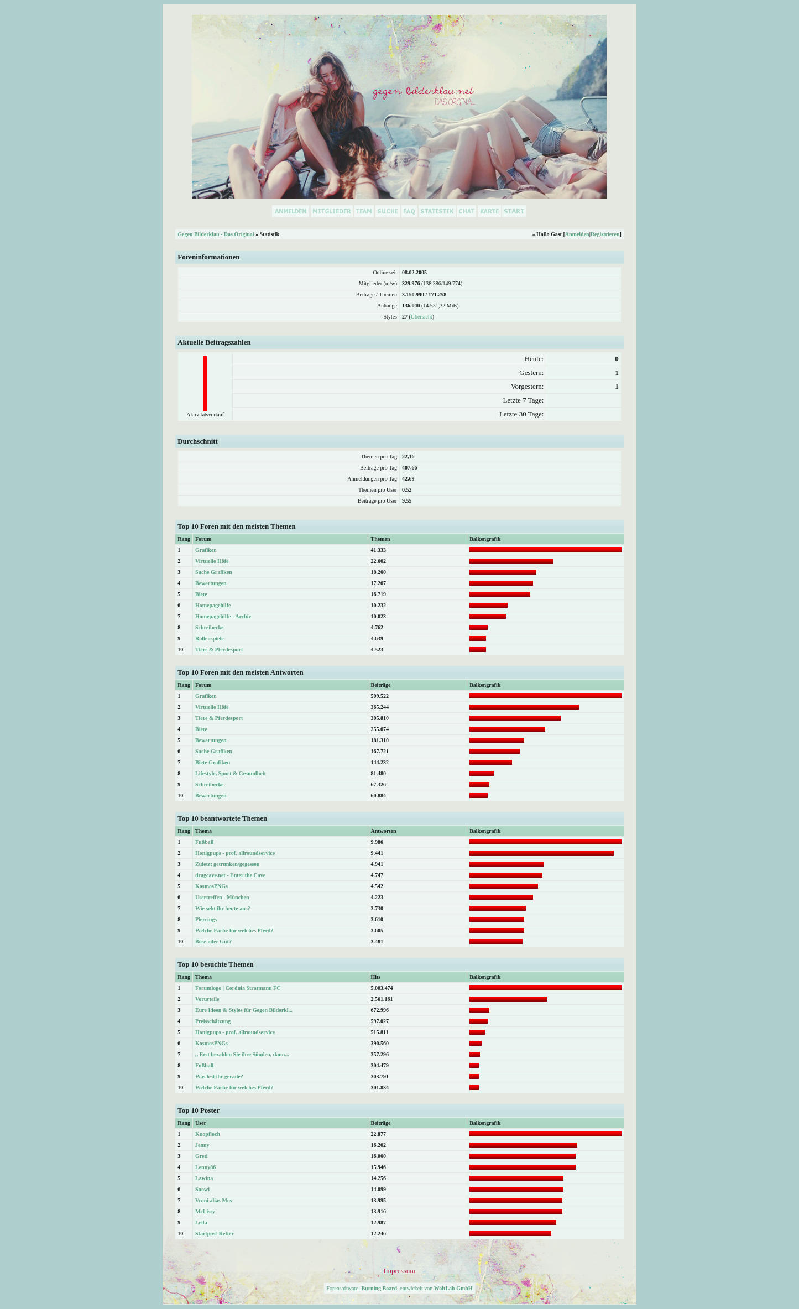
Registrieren (605, 234)
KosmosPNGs (211, 886)
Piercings (206, 919)
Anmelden (577, 234)
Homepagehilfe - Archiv (223, 616)
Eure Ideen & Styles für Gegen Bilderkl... (244, 1010)
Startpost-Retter (214, 1233)
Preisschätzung (213, 1021)
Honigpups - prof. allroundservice (235, 853)
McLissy (205, 1211)
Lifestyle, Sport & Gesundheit (230, 773)
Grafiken (206, 550)
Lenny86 (205, 1167)
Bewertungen (211, 583)
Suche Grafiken (213, 572)
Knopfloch (207, 1134)
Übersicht (421, 317)
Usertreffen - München (222, 897)
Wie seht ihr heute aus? (222, 908)
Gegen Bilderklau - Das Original (215, 234)
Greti (201, 1156)
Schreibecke (209, 627)
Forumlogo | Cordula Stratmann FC (237, 988)
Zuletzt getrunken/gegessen (227, 864)
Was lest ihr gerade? (219, 1076)
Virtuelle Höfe (211, 561)
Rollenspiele (209, 638)
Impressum (400, 1270)
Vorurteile (207, 999)
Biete (201, 594)
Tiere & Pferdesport (219, 649)
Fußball (204, 842)
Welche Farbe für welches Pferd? (234, 930)
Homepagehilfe (213, 605)
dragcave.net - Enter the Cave (230, 875)
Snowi (202, 1189)
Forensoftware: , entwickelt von (399, 1288)
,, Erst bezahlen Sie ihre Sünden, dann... (242, 1054)
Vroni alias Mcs (213, 1200)
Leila (201, 1222)
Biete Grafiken (212, 762)
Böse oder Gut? (213, 941)
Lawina (204, 1178)
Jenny (202, 1145)
